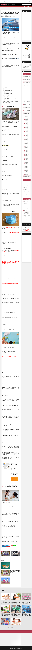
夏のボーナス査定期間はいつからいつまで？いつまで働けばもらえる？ (15, 564)
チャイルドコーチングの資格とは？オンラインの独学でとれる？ (5, 615)
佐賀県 (26, 167)
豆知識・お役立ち (7, 16)
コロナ (9, 4)
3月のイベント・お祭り (26, 83)
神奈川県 (27, 132)
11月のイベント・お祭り (26, 108)
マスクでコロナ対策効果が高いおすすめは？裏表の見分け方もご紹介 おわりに (10, 102)
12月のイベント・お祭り (26, 111)
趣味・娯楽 (26, 179)
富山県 (26, 126)
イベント (15, 4)
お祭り (13, 4)
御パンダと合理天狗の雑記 (18, 648)
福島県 (26, 124)
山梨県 (26, 139)
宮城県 (26, 123)
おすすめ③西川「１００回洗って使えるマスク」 (11, 99)
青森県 (26, 118)
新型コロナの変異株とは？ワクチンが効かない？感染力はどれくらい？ (26, 615)
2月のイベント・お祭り (26, 80)
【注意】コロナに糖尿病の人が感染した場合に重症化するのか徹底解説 (5, 627)
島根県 (26, 155)
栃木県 (26, 138)
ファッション (26, 191)
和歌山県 (27, 154)
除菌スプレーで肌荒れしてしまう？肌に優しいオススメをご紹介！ (15, 627)
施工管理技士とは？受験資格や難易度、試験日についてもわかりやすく (15, 571)
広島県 (26, 163)
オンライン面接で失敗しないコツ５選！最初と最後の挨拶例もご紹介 (15, 603)
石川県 (26, 159)
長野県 (26, 127)
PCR (6, 4)
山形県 (26, 128)
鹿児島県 (27, 173)
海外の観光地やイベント (26, 177)
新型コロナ (3, 16)
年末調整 (26, 208)
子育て (25, 203)
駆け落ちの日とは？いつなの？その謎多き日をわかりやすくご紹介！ (15, 579)
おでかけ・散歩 (26, 74)
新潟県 (26, 122)
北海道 (26, 116)
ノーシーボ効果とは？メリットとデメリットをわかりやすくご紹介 (5, 603)
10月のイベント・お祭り (26, 105)
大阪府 (26, 147)
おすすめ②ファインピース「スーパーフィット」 (11, 98)
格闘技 (11, 4)
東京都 (26, 134)
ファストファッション (27, 194)
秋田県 (26, 119)
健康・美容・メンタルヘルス (12, 16)
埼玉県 (26, 136)
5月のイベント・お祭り (26, 89)
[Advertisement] (10, 76)
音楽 (25, 187)
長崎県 (26, 170)
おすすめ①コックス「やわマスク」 (9, 96)
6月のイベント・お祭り (26, 92)
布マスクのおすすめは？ (7, 95)
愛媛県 (26, 158)
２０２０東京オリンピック (27, 185)
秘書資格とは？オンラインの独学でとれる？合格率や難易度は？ (15, 615)
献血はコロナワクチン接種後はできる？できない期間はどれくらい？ (26, 603)
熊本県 (26, 171)
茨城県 (26, 131)
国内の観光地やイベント (26, 114)
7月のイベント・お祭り (26, 95)
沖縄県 (26, 174)
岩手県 (26, 120)
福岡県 (26, 166)
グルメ (25, 189)
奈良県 (26, 151)
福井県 (26, 146)
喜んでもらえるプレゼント (26, 216)
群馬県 (26, 130)
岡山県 (26, 162)
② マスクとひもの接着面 (8, 93)
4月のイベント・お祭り (26, 86)
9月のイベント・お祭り (26, 102)
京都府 (26, 150)
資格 (25, 210)
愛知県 (26, 143)
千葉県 (26, 135)
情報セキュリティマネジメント (27, 213)
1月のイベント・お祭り (26, 77)
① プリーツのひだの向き (8, 92)
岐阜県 (26, 142)
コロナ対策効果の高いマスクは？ (8, 89)
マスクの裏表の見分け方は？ (7, 90)
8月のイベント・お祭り (26, 98)
